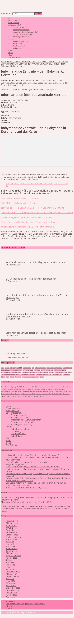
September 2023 (13, 537)
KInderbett (62, 370)
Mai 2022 (10, 562)
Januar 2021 (11, 585)
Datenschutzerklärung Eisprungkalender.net (25, 604)
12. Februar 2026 (13, 265)
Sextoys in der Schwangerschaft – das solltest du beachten (36, 333)
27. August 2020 (13, 300)
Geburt (11, 39)
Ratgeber (58, 372)
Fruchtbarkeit (67, 368)
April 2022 (10, 565)
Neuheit (51, 372)
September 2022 (13, 555)
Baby (10, 50)
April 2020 (10, 597)
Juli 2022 (10, 560)
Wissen (42, 377)
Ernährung (42, 368)
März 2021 (10, 581)
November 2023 (13, 532)
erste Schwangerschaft (54, 368)
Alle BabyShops (14, 57)
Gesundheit (18, 370)
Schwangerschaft (14, 25)
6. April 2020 (11, 281)
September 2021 (13, 576)
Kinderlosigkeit (6, 372)
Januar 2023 (11, 551)
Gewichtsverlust (28, 370)
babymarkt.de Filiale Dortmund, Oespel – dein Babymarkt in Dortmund (32, 208)
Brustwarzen (27, 368)
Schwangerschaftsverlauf (22, 34)
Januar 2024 (11, 528)
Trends (12, 377)
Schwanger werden (20, 27)
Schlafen (4, 375)
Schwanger (19, 375)
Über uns (10, 606)
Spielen (60, 375)
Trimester (18, 377)
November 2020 (13, 590)
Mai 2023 (10, 544)
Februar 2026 (12, 521)
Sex (50, 375)
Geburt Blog (17, 48)
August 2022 (11, 558)
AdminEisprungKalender (17, 353)
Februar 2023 (12, 549)
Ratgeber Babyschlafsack (17, 464)
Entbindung (17, 43)
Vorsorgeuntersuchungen (30, 377)
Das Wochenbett (19, 46)
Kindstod (25, 372)
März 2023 (10, 546)
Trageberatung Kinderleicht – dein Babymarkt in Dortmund (27, 227)
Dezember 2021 (13, 572)
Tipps (10, 55)
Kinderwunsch (13, 23)
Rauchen (64, 372)
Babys (7, 368)
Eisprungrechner (14, 20)
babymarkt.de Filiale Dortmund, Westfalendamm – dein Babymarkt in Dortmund (37, 212)
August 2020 (11, 595)
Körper (40, 372)
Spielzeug (66, 375)
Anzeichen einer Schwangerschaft (25, 32)
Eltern (37, 368)
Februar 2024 (12, 525)
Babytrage (12, 368)
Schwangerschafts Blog (22, 37)
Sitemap (9, 608)
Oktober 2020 (12, 592)
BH (21, 368)
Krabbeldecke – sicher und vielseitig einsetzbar (27, 462)
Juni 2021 (10, 579)
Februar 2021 (11, 583)
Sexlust (54, 375)
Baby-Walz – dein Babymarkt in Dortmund (20, 198)
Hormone (37, 370)
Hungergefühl (45, 370)
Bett (18, 368)
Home (10, 18)
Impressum (11, 601)
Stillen (3, 377)
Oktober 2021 (12, 574)
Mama (10, 53)
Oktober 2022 (12, 553)
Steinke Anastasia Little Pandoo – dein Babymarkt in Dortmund (29, 222)
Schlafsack (11, 375)
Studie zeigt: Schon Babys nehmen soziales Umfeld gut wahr (33, 467)
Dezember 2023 (13, 530)
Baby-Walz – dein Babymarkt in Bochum (19, 203)
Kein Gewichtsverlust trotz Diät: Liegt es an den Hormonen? (36, 262)
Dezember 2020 (13, 588)
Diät (33, 368)
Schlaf (70, 372)
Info (52, 370)
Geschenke (10, 370)
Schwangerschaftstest (21, 30)
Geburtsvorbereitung (20, 41)
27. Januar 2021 (12, 335)
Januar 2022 (11, 569)
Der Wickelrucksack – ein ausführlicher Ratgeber (31, 279)
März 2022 (10, 567)
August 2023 (11, 539)
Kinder (56, 370)
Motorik (45, 372)
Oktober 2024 (12, 523)
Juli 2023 (10, 542)
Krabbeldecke (33, 372)
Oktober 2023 (12, 535)
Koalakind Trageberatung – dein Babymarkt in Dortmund (26, 217)
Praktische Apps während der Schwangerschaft (27, 487)
